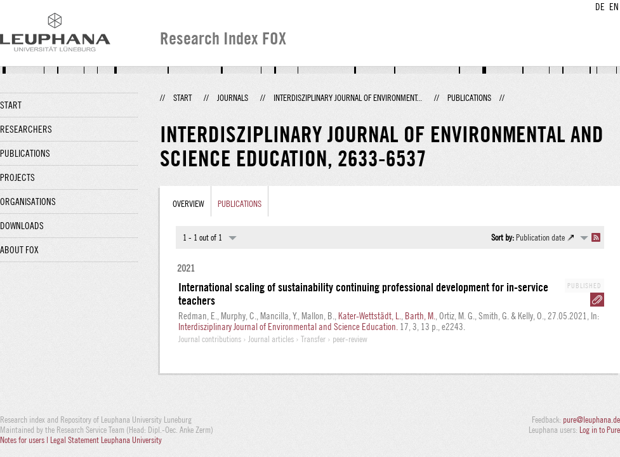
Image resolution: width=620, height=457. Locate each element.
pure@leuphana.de (591, 419)
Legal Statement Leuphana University (106, 440)
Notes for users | (25, 440)
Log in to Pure (599, 430)
